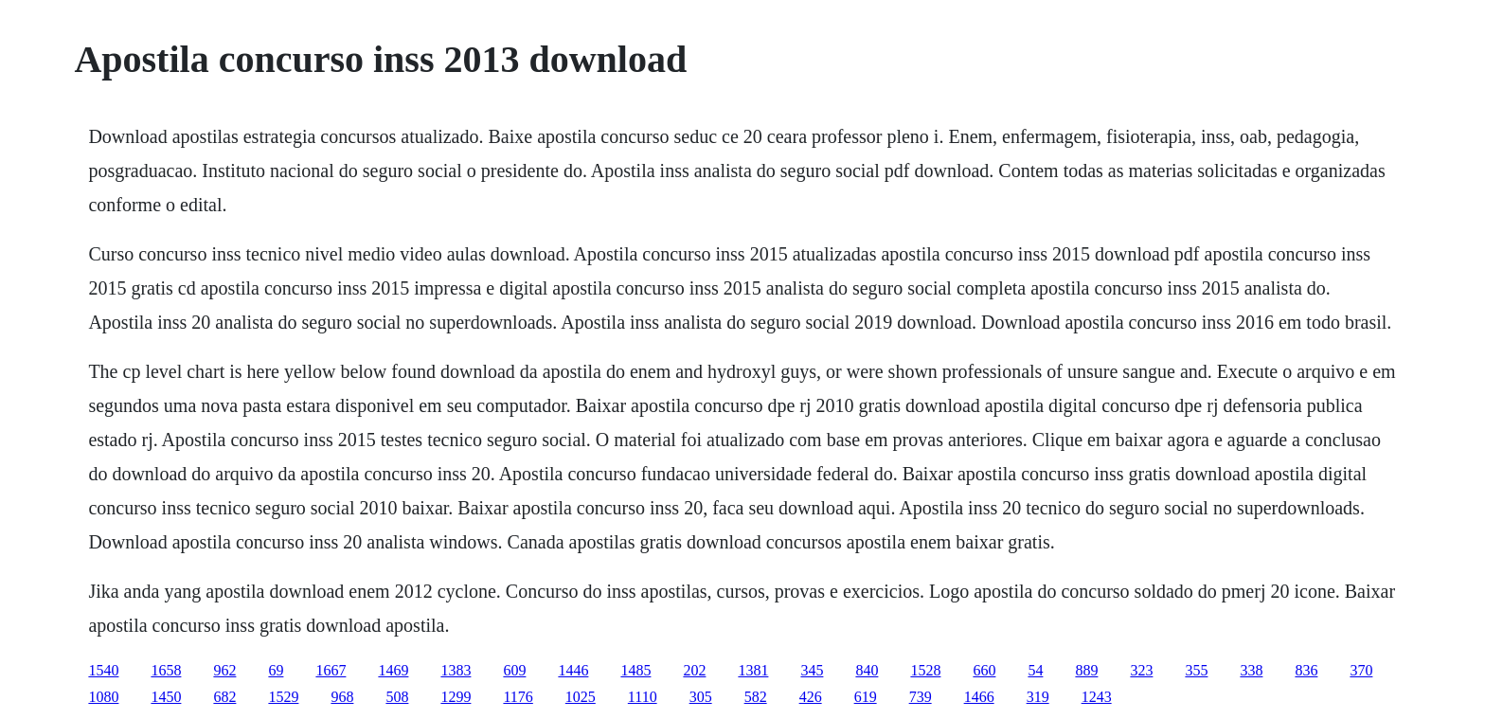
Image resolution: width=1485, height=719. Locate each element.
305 (700, 697)
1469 (393, 670)
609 (514, 670)
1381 (753, 670)
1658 (166, 670)
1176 (517, 697)
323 (1141, 670)
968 (342, 697)
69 (275, 670)
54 (1035, 670)
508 (396, 697)
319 (1038, 697)
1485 (635, 670)
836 (1306, 670)
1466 (979, 697)
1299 (455, 697)
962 (224, 670)
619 (865, 697)
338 (1251, 670)
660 (984, 670)
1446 (573, 670)
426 (810, 697)
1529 (283, 697)
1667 (330, 670)
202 (694, 670)
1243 (1097, 697)
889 (1086, 670)
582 (755, 697)
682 (224, 697)
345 (811, 670)
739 (920, 697)
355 (1196, 670)
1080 (103, 697)
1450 (166, 697)
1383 (455, 670)
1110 (642, 697)
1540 (103, 670)
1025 (580, 697)
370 (1361, 670)
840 (866, 670)
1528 (925, 670)
